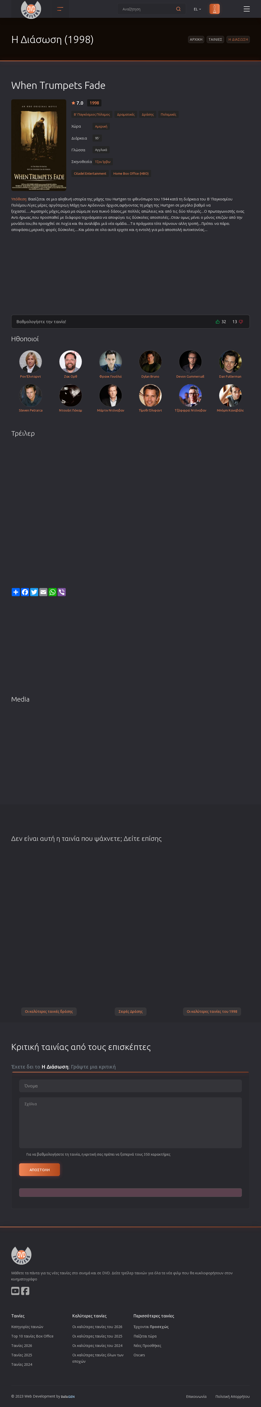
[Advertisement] (130, 271)
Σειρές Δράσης (131, 1011)
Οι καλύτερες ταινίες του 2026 (97, 1326)
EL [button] (198, 9)
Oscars (139, 1355)
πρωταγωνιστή (220, 211)
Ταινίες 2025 (21, 1355)
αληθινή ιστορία (72, 199)
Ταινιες (215, 39)
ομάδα (120, 223)
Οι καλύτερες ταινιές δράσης (49, 1011)
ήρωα (24, 217)
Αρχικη (196, 39)
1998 (94, 103)
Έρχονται (151, 1326)
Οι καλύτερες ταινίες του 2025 (97, 1336)
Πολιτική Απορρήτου (232, 1396)
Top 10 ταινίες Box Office (32, 1336)
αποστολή (173, 229)
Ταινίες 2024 (21, 1364)
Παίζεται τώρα (145, 1336)
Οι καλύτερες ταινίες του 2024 (97, 1345)
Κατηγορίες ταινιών (27, 1326)
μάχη (98, 199)
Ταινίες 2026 (21, 1345)
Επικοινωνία (196, 1396)
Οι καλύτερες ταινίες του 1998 (212, 1011)
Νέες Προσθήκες (147, 1345)
